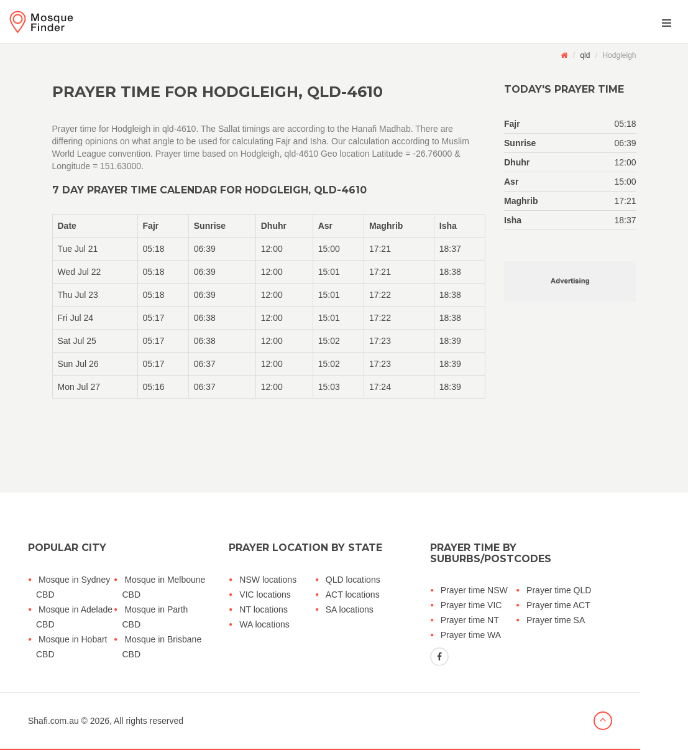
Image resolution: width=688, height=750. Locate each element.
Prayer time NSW (474, 590)
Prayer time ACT (558, 605)
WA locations (264, 624)
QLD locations (353, 580)
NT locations (263, 609)
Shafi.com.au (53, 721)
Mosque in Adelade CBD (74, 616)
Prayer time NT (470, 620)
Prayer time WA (471, 635)
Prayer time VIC (471, 605)
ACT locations (353, 595)
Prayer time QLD (558, 590)
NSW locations (267, 580)
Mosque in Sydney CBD (73, 587)
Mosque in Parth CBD (155, 616)
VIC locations (264, 595)
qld (585, 55)
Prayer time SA (555, 620)
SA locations (350, 609)
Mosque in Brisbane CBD (161, 646)
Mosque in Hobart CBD (72, 646)
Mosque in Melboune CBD (163, 587)
